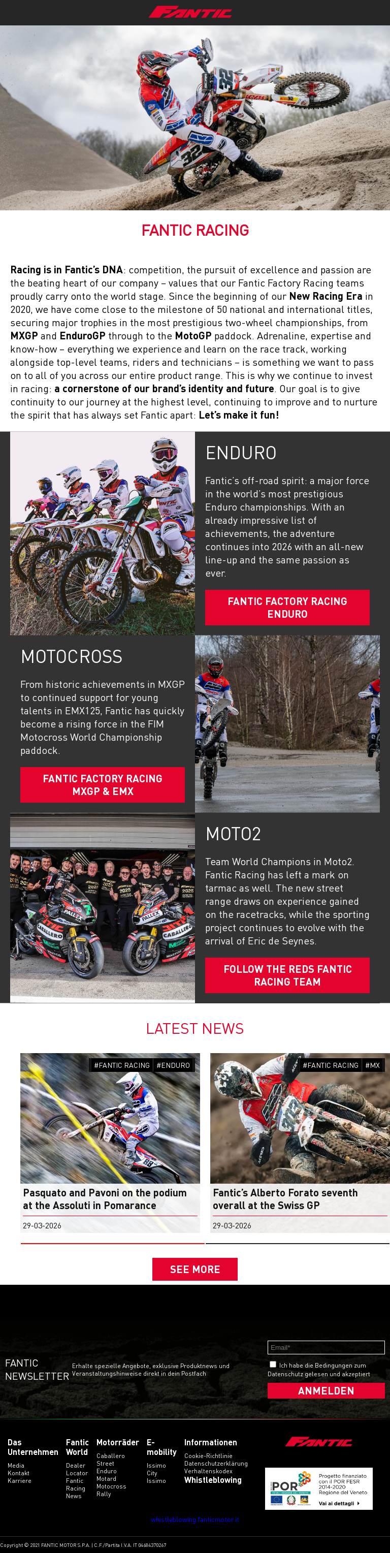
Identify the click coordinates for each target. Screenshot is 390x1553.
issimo (156, 1480)
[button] (113, 1243)
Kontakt (18, 1473)
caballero (110, 1456)
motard (106, 1478)
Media (16, 1465)
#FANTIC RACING (122, 1065)
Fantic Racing (75, 1484)
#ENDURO (173, 1065)
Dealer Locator (77, 1469)
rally (103, 1494)
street (105, 1463)
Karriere (19, 1480)
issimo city (156, 1469)
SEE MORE (195, 1269)
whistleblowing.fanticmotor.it (195, 1519)
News (74, 1496)
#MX (372, 1065)
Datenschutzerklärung (216, 1463)
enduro (106, 1471)
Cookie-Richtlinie (208, 1456)
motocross (111, 1486)
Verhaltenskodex (208, 1471)
